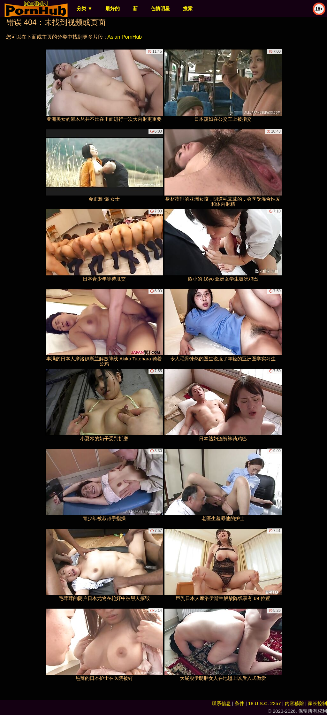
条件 (239, 703)
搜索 (188, 8)
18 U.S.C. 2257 (264, 703)
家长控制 (317, 703)
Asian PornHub (124, 37)
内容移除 (294, 703)
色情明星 (160, 8)
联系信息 (221, 703)
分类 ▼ (84, 8)
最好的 (112, 8)
